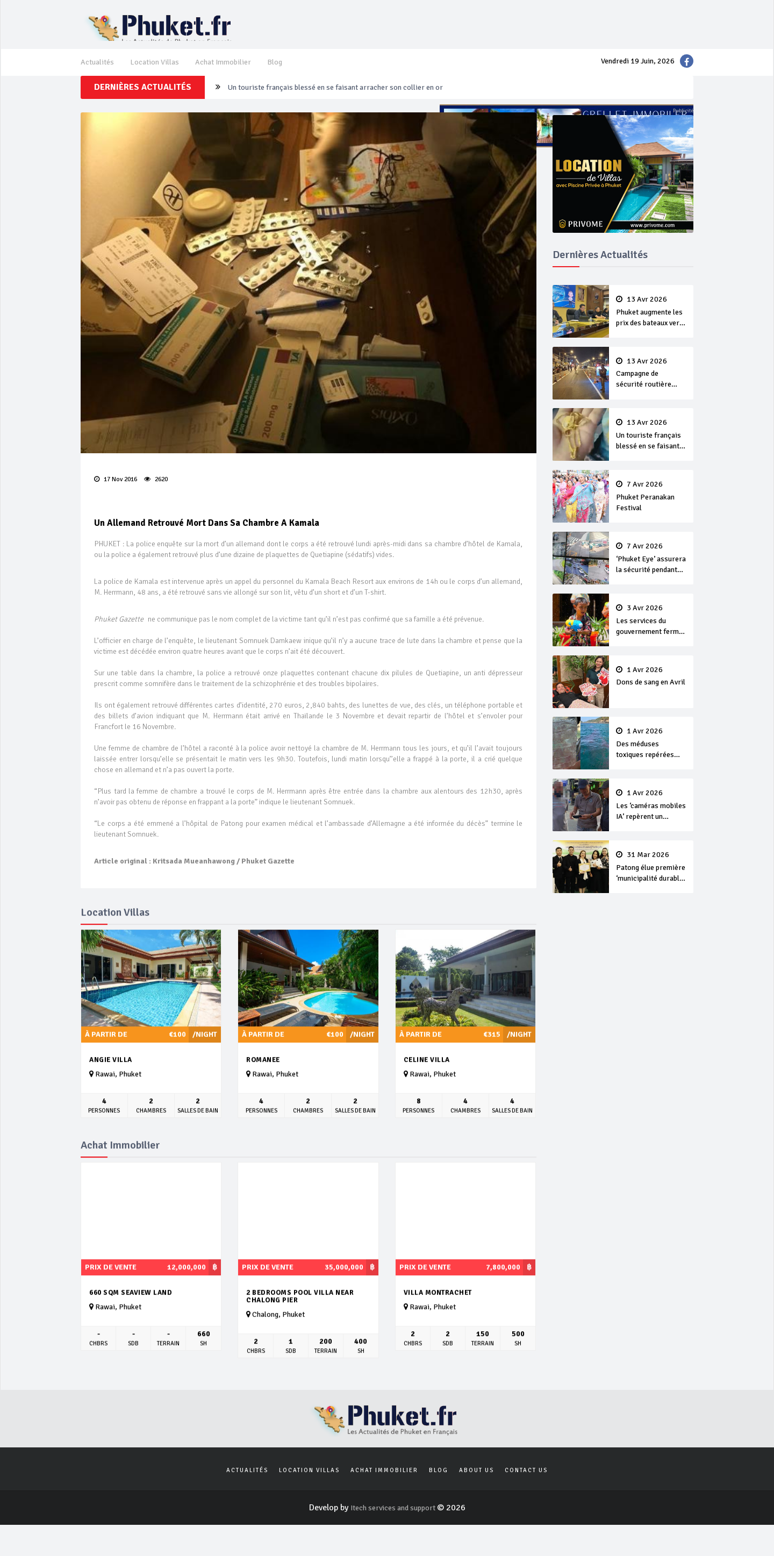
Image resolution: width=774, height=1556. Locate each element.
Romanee (263, 1082)
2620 (158, 499)
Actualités (99, 73)
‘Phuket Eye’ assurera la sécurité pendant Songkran (651, 570)
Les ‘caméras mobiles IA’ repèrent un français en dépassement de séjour (651, 807)
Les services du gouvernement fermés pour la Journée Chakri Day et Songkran (651, 629)
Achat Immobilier (235, 73)
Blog (290, 73)
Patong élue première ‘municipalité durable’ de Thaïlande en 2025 (651, 866)
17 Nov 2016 (118, 499)
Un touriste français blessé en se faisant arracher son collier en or (347, 112)
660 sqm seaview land (130, 1314)
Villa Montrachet (438, 1314)
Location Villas (161, 73)
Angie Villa (110, 1082)
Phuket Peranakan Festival (651, 511)
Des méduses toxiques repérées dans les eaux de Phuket (651, 748)
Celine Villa (427, 1082)
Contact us (526, 1499)
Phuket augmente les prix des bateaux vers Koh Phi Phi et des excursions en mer (651, 334)
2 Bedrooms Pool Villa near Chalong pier (300, 1318)
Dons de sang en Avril (651, 683)
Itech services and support (393, 1538)
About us (476, 1499)
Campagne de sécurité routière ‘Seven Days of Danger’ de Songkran (651, 393)
